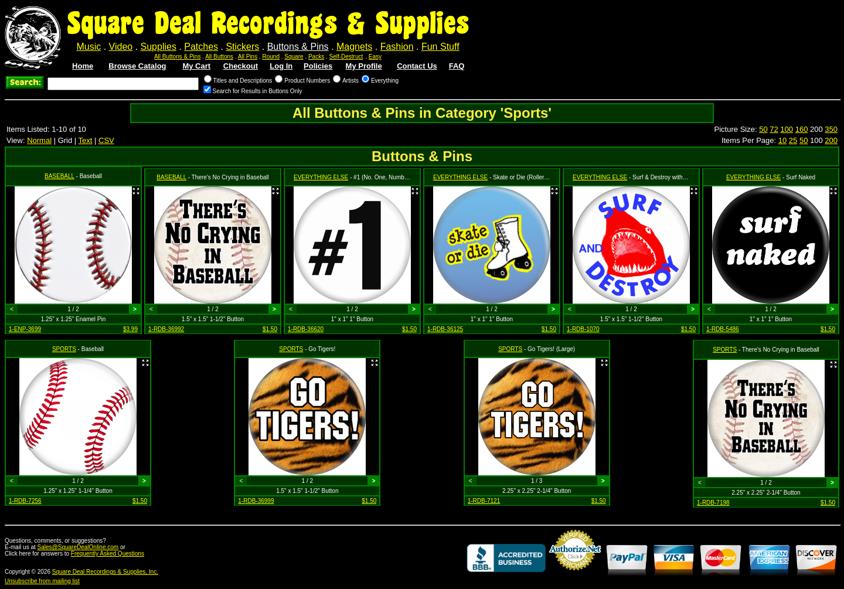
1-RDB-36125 (445, 329)
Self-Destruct (346, 56)
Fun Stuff (440, 47)
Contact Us (417, 66)
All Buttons (219, 56)
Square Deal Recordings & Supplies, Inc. (105, 571)
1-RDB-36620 (306, 329)
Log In (281, 66)
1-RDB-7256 (25, 501)
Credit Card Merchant (575, 575)
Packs (316, 56)
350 (831, 129)
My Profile (364, 66)
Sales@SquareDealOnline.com (78, 547)
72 (774, 129)
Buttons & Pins (298, 47)
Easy (375, 56)
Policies (318, 66)
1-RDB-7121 (484, 501)
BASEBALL (59, 176)
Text (86, 140)
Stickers (242, 47)
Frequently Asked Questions (107, 553)
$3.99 (130, 329)
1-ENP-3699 (25, 329)
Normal (39, 140)
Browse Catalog (137, 66)
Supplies (158, 47)
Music (88, 47)
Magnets (354, 47)
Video (121, 47)
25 (793, 140)
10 (782, 140)
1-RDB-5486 (722, 329)
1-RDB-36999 (256, 501)
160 (801, 129)
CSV (106, 140)
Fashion (397, 47)
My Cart (196, 66)
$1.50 (270, 329)
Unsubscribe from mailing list (42, 581)
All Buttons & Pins (177, 56)
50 (763, 129)
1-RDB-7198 (713, 502)
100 (786, 129)
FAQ (457, 66)
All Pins (247, 56)
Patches (201, 47)
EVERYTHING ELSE (321, 177)
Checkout (240, 66)
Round (271, 56)
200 (831, 140)
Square (293, 56)
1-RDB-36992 (166, 329)
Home (82, 66)
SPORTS (64, 349)
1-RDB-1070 (583, 329)
